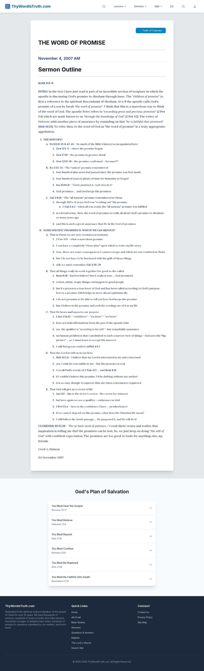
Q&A (159, 6)
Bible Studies (78, 622)
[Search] (183, 6)
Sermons (140, 6)
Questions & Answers (82, 632)
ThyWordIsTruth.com (31, 6)
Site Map (142, 622)
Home (74, 612)
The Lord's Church (81, 642)
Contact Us (143, 612)
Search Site (77, 648)
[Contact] (172, 6)
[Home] (104, 6)
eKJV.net (76, 617)
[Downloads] (195, 6)
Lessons (120, 6)
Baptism (75, 637)
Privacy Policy (145, 617)
